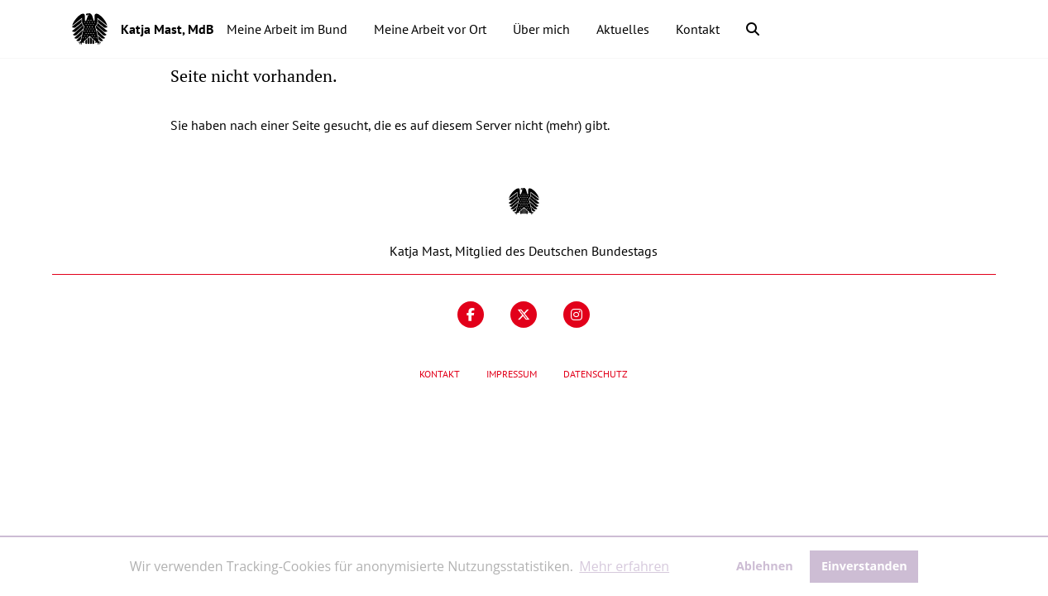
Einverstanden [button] (864, 566)
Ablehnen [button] (764, 566)
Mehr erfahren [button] (624, 566)
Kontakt (439, 374)
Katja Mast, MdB (167, 29)
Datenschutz (595, 374)
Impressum (511, 374)
